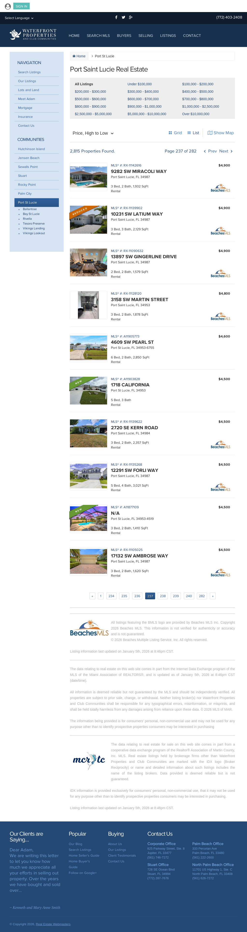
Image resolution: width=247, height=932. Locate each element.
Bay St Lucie (31, 214)
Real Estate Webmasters (53, 924)
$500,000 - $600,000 (90, 99)
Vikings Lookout (34, 233)
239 (176, 596)
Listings (168, 35)
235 (124, 596)
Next (223, 151)
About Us (115, 844)
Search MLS (98, 35)
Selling (145, 35)
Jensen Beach (29, 158)
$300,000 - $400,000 (143, 91)
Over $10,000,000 (195, 114)
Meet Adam (26, 99)
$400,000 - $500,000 (197, 91)
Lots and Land (28, 90)
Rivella (27, 218)
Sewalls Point (28, 167)
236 (137, 596)
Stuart (22, 176)
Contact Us (26, 125)
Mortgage (25, 108)
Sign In (21, 6)
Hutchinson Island (31, 149)
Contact (192, 35)
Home (74, 35)
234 (111, 596)
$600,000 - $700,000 (143, 99)
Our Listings (27, 81)
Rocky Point (27, 184)
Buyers (124, 35)
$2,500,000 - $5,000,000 (93, 114)
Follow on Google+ (83, 873)
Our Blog (75, 844)
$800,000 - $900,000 (90, 106)
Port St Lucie (27, 202)
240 (189, 596)
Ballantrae (30, 209)
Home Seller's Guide (84, 855)
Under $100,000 (140, 84)
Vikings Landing (34, 228)
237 (150, 596)
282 (202, 596)
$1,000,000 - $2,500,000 (200, 106)
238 (163, 596)
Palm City (25, 193)
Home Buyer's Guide (79, 864)
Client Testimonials (122, 855)
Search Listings (29, 72)
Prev (212, 151)
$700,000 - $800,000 (197, 99)
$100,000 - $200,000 (197, 84)
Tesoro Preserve (34, 223)
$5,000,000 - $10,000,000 (147, 114)
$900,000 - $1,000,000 (145, 106)
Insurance (25, 117)
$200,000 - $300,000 (90, 91)
